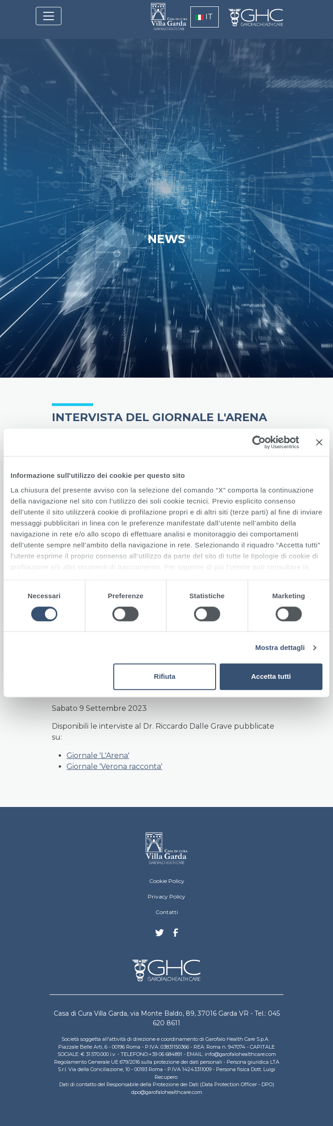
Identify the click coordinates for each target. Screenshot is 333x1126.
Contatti (166, 912)
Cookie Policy (166, 880)
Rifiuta (165, 677)
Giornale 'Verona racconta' (114, 766)
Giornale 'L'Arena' (98, 755)
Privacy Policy (166, 896)
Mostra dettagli (280, 647)
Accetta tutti (271, 677)
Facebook (176, 935)
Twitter (159, 936)
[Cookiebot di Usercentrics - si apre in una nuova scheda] (259, 442)
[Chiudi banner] (319, 442)
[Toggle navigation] (48, 16)
